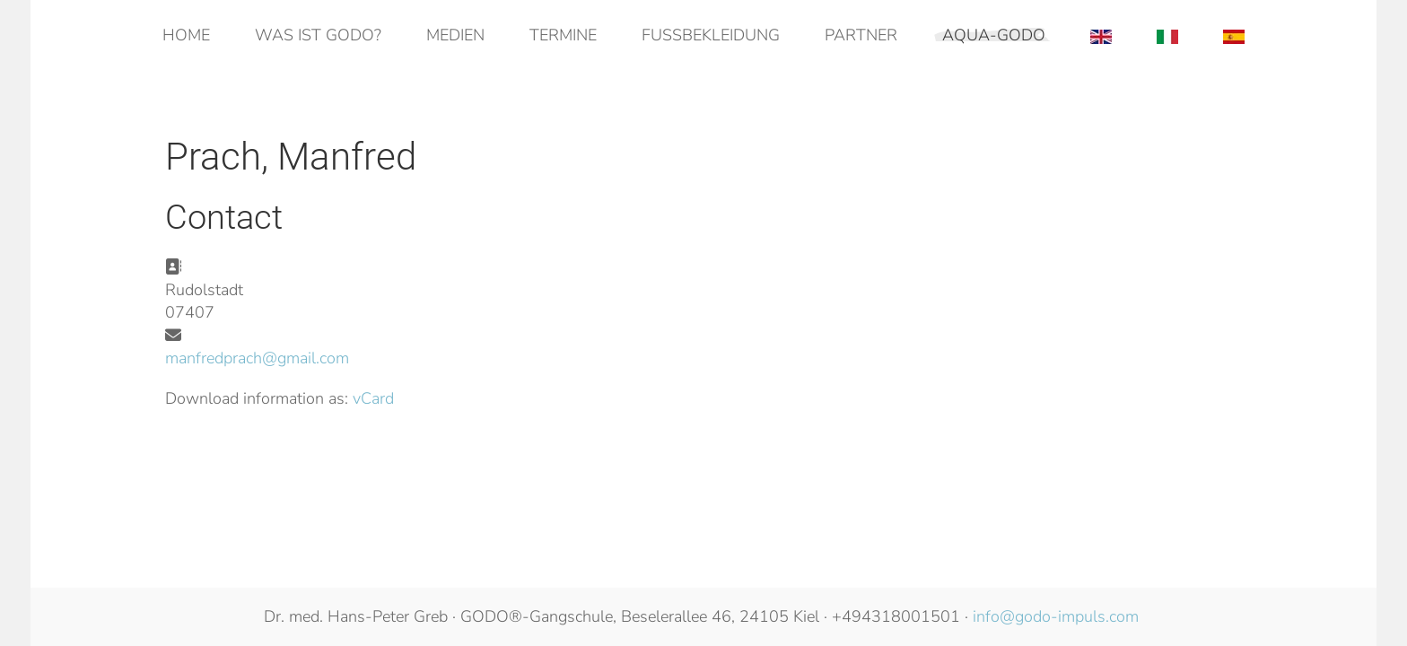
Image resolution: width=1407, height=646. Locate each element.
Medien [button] (455, 35)
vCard (373, 398)
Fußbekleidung (711, 35)
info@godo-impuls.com (1056, 616)
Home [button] (186, 35)
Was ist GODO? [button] (318, 35)
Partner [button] (861, 35)
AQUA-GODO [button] (993, 35)
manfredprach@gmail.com (257, 358)
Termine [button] (563, 35)
